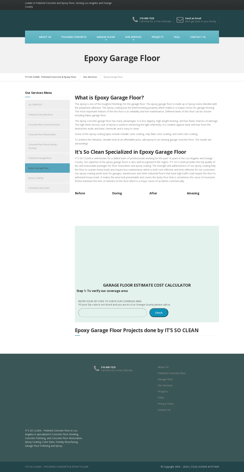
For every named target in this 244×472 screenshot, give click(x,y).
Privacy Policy (166, 403)
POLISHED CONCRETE (73, 37)
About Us (163, 367)
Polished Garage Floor (39, 158)
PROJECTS (158, 37)
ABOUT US (45, 37)
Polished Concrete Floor (40, 114)
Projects (163, 391)
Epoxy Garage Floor (38, 168)
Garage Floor (165, 379)
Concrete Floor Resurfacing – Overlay (43, 146)
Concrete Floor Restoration (42, 134)
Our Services (165, 385)
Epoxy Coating (35, 177)
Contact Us (164, 409)
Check (158, 312)
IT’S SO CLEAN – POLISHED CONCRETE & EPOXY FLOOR (56, 466)
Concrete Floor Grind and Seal (43, 124)
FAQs (177, 37)
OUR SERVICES (133, 37)
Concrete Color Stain (39, 187)
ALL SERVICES (35, 104)
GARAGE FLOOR (106, 37)
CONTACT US (198, 37)
